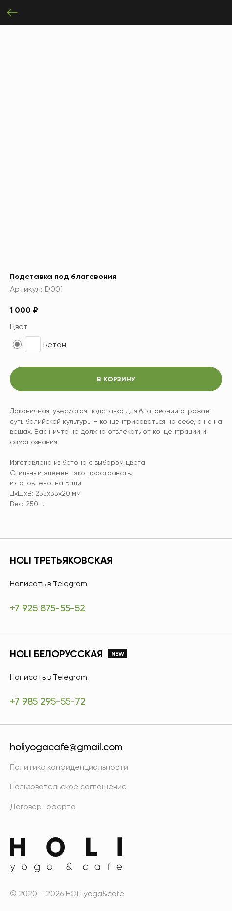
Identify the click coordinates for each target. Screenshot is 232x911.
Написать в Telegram (48, 583)
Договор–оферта (43, 806)
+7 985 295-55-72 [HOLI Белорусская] (48, 701)
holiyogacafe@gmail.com (66, 747)
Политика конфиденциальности (69, 767)
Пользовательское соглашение (68, 786)
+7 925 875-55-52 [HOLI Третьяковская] (47, 608)
